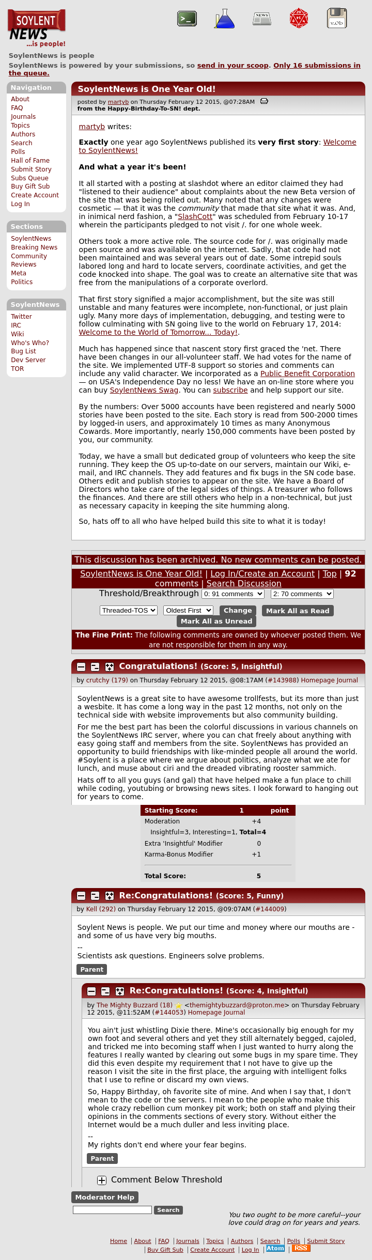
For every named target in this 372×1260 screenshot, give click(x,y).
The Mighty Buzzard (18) (135, 1005)
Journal (348, 680)
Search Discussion (244, 583)
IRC (16, 325)
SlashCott (195, 216)
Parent (91, 969)
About (20, 99)
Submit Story (31, 169)
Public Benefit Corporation (307, 373)
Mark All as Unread (217, 621)
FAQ (17, 108)
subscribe (230, 390)
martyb (118, 102)
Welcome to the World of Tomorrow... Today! (158, 332)
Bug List (23, 351)
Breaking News (34, 247)
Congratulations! (158, 666)
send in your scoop (233, 65)
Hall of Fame (30, 160)
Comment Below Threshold (167, 1180)
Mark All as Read (298, 610)
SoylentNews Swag (144, 390)
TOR (17, 368)
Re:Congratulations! (166, 895)
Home (118, 1241)
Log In (20, 204)
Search (22, 143)
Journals (23, 116)
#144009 (269, 909)
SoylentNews (36, 28)
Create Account (35, 195)
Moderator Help (104, 1197)
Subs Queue (30, 178)
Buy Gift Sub (30, 186)
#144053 (168, 1012)
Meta (18, 273)
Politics (22, 282)
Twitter (21, 316)
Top (330, 574)
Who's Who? (30, 343)
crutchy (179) (107, 680)
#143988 (282, 680)
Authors (23, 134)
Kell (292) (101, 909)
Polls (18, 151)
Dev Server (28, 360)
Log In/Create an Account (262, 574)
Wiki (17, 334)
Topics (20, 125)
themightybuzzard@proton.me (237, 1005)
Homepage (317, 680)
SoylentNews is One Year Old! (147, 89)
